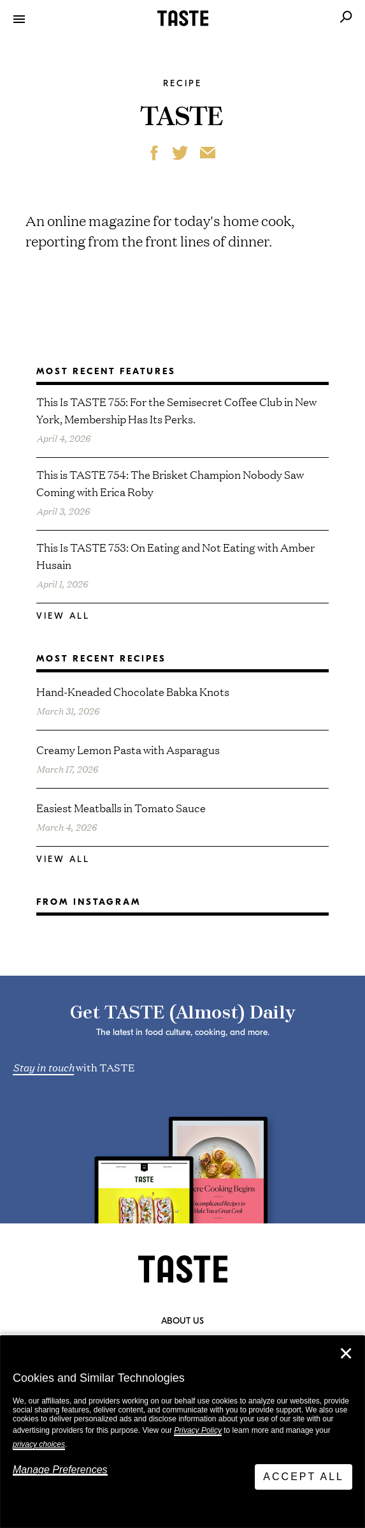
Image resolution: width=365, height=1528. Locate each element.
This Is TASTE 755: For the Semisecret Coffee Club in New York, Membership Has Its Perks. (176, 410)
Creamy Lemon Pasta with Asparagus (128, 749)
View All (63, 615)
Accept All (303, 1476)
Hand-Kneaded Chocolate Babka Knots (132, 691)
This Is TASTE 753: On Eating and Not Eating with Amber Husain (175, 555)
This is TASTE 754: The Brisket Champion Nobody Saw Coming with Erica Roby (170, 482)
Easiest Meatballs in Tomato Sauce (121, 807)
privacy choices (39, 1444)
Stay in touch (43, 1066)
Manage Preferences (60, 1469)
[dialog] (182, 1432)
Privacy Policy (198, 1430)
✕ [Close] (346, 1353)
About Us (182, 1321)
